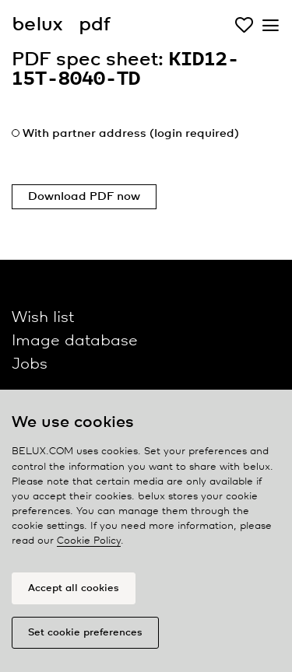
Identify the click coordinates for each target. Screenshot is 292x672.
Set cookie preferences (85, 633)
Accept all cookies (73, 588)
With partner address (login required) (131, 133)
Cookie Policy (89, 541)
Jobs (29, 364)
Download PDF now (84, 196)
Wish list (43, 317)
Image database (75, 341)
